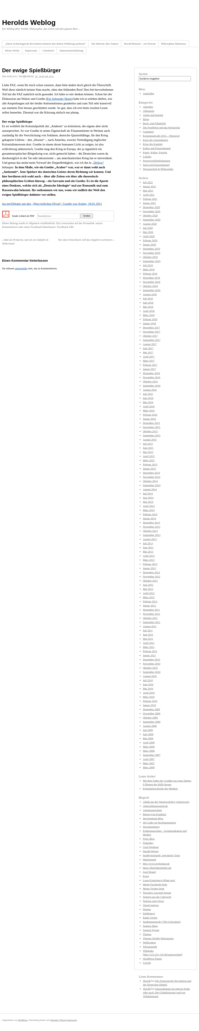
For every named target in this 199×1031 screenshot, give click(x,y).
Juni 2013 (148, 547)
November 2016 (151, 377)
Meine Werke (12, 50)
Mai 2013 (148, 551)
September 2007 (151, 754)
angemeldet (21, 268)
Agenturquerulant (152, 810)
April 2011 (148, 642)
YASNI (147, 962)
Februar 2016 (150, 414)
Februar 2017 (150, 364)
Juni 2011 (148, 634)
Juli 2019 (148, 265)
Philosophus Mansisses (173, 43)
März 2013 (149, 559)
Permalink (88, 223)
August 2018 (150, 294)
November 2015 (151, 427)
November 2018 (151, 281)
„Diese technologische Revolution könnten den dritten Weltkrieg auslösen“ (45, 43)
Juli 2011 (148, 630)
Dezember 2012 (151, 572)
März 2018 (149, 315)
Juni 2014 (148, 497)
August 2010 (150, 676)
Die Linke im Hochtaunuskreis (159, 822)
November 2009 (151, 713)
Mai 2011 (148, 638)
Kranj (146, 876)
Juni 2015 (148, 447)
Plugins (147, 909)
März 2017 (149, 360)
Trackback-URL (65, 226)
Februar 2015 (150, 464)
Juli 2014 (148, 493)
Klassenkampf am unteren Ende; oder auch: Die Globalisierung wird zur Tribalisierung (166, 992)
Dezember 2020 (151, 207)
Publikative (149, 913)
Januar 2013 (149, 568)
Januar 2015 (149, 468)
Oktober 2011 (150, 618)
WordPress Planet (152, 958)
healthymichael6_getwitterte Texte (161, 855)
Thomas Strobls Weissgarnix (158, 938)
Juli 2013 (148, 543)
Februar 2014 (150, 514)
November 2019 (151, 252)
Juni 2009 (148, 734)
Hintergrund (149, 859)
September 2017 (151, 340)
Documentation (151, 826)
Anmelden (148, 93)
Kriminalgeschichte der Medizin (160, 788)
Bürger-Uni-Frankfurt (154, 814)
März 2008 (149, 750)
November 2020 (151, 211)
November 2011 (151, 613)
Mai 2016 (148, 402)
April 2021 (149, 194)
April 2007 (149, 759)
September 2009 (151, 721)
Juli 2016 (148, 393)
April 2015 (149, 456)
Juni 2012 (148, 584)
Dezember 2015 (151, 423)
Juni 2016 (148, 398)
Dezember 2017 (151, 327)
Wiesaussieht (150, 946)
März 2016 (149, 410)
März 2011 (148, 647)
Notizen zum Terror (153, 901)
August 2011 (150, 626)
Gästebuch (48, 50)
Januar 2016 (149, 418)
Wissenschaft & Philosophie (158, 169)
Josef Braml (149, 872)
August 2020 (150, 223)
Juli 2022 (148, 182)
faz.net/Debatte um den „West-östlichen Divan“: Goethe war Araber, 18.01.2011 (52, 203)
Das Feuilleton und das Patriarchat (161, 127)
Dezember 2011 (151, 609)
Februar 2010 (150, 701)
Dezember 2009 (151, 709)
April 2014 (149, 506)
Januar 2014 (149, 518)
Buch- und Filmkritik (154, 123)
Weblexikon (149, 942)
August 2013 (150, 539)
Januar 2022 (149, 186)
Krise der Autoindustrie (155, 140)
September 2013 (151, 535)
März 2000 (149, 767)
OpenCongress (151, 905)
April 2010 (149, 692)
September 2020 (151, 219)
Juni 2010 (148, 684)
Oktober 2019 (150, 257)
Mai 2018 (148, 306)
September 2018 (151, 290)
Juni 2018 (148, 302)
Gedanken (148, 131)
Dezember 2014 (151, 472)
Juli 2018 (148, 298)
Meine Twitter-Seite (153, 888)
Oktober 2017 (150, 335)
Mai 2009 (148, 738)
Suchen (143, 74)
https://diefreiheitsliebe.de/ (157, 867)
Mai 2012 (148, 589)
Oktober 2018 (150, 286)
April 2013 (149, 555)
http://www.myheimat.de (156, 863)
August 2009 (150, 725)
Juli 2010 (148, 680)
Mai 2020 (148, 232)
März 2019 (149, 269)
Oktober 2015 (150, 431)
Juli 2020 (148, 227)
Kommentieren (10, 226)
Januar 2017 (149, 369)
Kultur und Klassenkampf (157, 148)
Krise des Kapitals (153, 144)
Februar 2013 (150, 564)
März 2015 (149, 460)
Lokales (147, 156)
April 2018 (149, 310)
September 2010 (151, 672)
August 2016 (150, 389)
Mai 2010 (148, 688)
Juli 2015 (148, 443)
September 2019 (151, 261)
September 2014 (151, 485)
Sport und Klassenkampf (156, 164)
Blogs (146, 119)
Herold (146, 980)
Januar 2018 (149, 323)
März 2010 (149, 696)
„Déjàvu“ (98, 162)
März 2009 (149, 746)
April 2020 (149, 236)
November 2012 (151, 576)
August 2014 (150, 489)
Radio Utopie (150, 917)
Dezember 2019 (151, 248)
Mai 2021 (148, 190)
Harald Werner (151, 851)
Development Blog (153, 818)
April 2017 (149, 356)
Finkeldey (148, 842)
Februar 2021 (150, 198)
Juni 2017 (148, 348)
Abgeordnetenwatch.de (155, 806)
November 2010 (151, 663)
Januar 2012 (149, 605)
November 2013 (151, 526)
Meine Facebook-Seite (155, 884)
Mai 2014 (148, 501)
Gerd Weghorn (151, 847)
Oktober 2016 (150, 381)
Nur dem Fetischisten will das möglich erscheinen (86, 239)
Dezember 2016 (151, 373)
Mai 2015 (148, 452)
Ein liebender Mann (59, 98)
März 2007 (149, 763)
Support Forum (151, 930)
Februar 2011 (150, 651)
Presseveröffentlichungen (156, 160)
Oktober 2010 (150, 667)
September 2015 (151, 435)
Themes (147, 934)
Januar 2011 (149, 655)
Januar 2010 (149, 705)
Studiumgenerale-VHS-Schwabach (162, 921)
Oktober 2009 (150, 717)
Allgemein (34, 223)
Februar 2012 (150, 601)
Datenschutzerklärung (71, 50)
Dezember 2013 (151, 522)
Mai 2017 (148, 352)
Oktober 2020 (150, 215)
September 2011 (151, 622)
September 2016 (151, 385)
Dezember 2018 (151, 277)
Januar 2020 (149, 244)
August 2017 (150, 344)
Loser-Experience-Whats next (159, 880)
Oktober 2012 (150, 580)
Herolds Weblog (29, 22)
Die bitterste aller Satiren (104, 43)
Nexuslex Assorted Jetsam (157, 892)
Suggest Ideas (150, 925)
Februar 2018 (150, 319)
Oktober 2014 (150, 481)
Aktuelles (148, 106)
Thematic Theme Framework (63, 1020)
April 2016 (149, 406)
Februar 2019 (150, 273)
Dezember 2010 (151, 659)
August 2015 (150, 439)
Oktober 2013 (150, 530)
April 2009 (149, 742)
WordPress (23, 1020)
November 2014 (151, 476)
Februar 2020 (150, 240)
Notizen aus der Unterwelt (157, 896)
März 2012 (149, 597)
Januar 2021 (149, 203)
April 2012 (149, 593)
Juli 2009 (148, 730)
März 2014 (149, 510)
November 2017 (151, 331)
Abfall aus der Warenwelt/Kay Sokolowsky (166, 801)
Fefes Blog (149, 838)
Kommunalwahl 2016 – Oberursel (161, 135)
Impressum (31, 50)
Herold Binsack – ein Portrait (139, 43)
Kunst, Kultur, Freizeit (155, 152)
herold (12, 76)
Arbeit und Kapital (153, 115)
